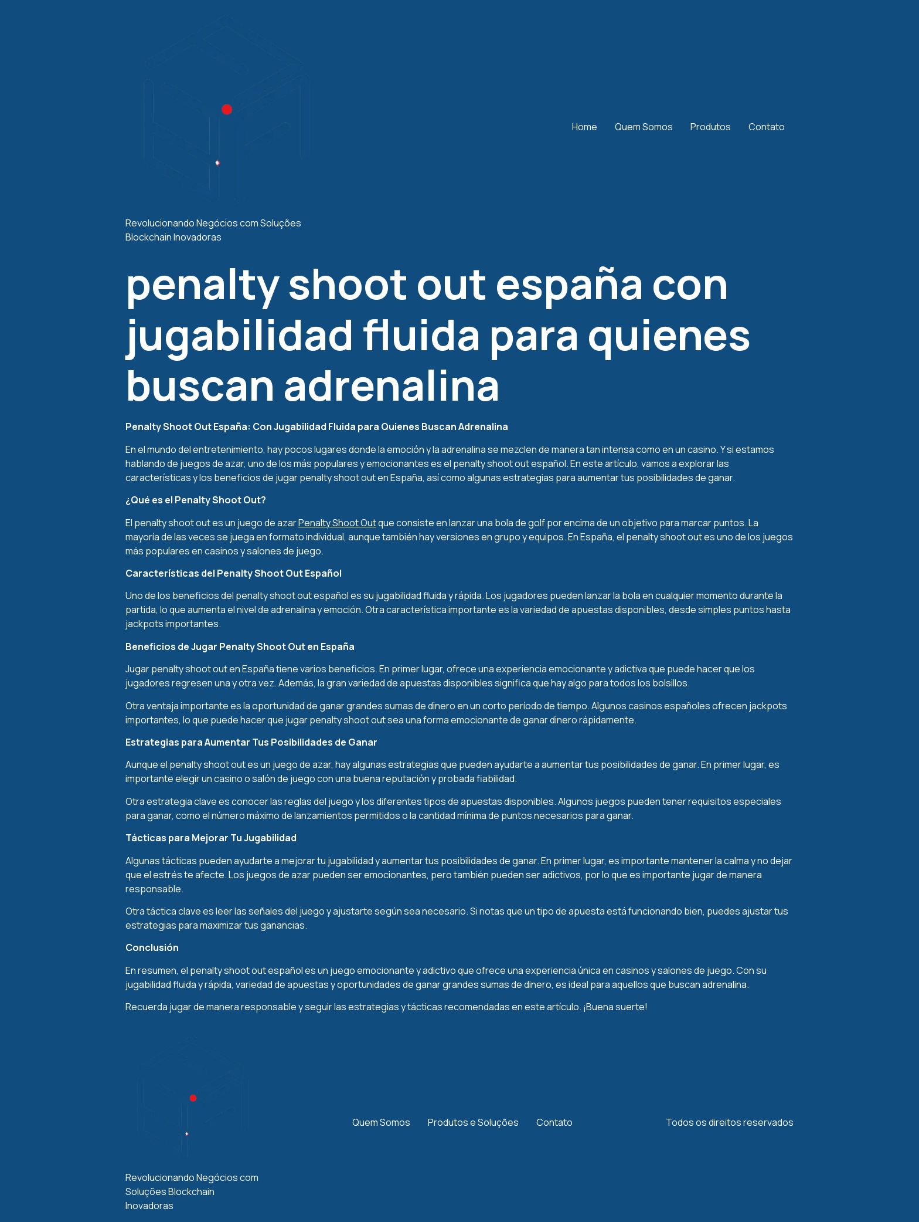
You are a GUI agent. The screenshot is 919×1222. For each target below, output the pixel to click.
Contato (766, 126)
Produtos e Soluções (473, 1122)
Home (584, 126)
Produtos (710, 126)
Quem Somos (644, 126)
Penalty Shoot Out (337, 522)
